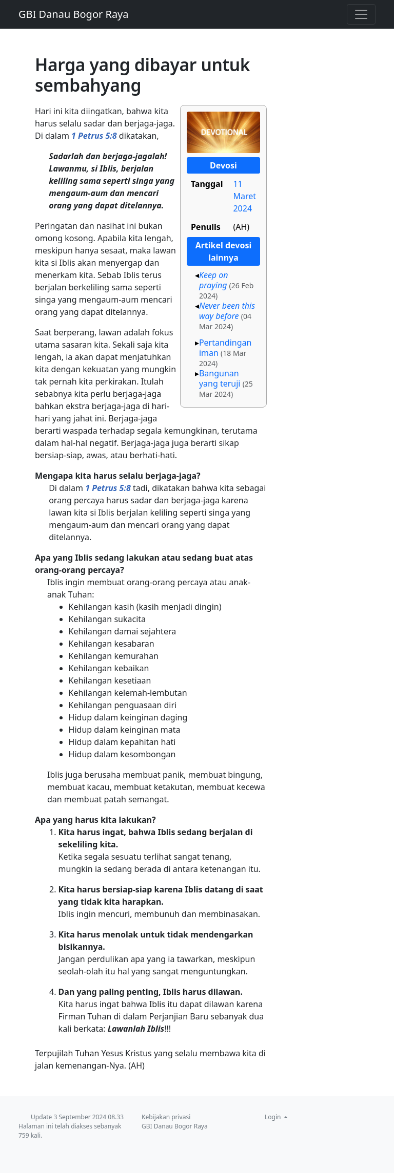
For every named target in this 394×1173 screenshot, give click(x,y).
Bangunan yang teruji (220, 378)
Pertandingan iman (225, 347)
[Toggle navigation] (361, 14)
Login (274, 1117)
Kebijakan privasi (166, 1117)
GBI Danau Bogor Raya (73, 14)
